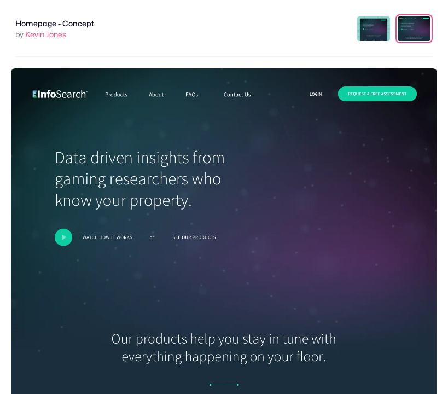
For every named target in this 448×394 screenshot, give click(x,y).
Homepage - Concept (54, 23)
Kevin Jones (45, 34)
